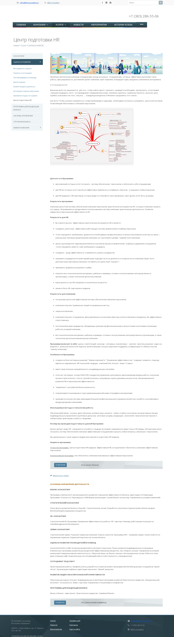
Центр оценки (19, 82)
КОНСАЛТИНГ (18, 56)
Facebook (102, 2)
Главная (16, 45)
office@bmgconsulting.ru (29, 3)
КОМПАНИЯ (40, 24)
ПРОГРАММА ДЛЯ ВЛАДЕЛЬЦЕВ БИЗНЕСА (26, 108)
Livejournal (110, 2)
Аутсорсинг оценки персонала (26, 91)
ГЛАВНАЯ (21, 24)
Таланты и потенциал (22, 73)
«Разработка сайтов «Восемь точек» (27, 636)
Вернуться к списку (59, 475)
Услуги (23, 45)
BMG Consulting (53, 3)
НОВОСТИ (79, 24)
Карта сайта (75, 629)
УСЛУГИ (61, 24)
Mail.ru (106, 2)
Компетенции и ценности (24, 86)
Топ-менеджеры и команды (24, 77)
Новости (53, 625)
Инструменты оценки (22, 68)
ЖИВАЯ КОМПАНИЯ (21, 127)
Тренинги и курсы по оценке (25, 95)
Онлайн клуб (75, 620)
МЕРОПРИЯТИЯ (99, 24)
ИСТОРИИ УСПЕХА (123, 24)
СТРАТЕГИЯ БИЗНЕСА (21, 121)
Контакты (74, 625)
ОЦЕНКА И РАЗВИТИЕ (36, 45)
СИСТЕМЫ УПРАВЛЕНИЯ (23, 116)
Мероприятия (56, 629)
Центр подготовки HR (22, 100)
